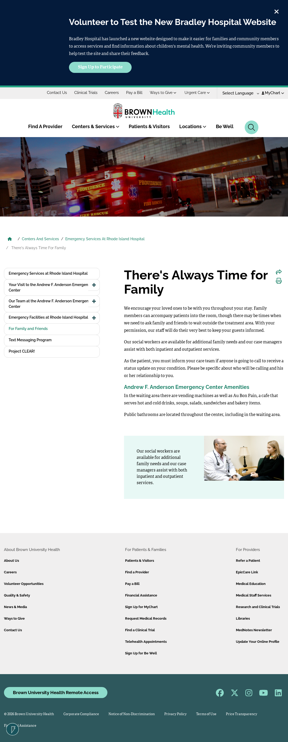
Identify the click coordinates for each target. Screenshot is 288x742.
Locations (192, 126)
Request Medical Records (145, 618)
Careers (112, 92)
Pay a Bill (134, 92)
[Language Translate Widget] (238, 93)
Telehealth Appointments (146, 642)
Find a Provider (137, 572)
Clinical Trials (85, 92)
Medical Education (251, 584)
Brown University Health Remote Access (55, 692)
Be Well (225, 126)
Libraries (243, 618)
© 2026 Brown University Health (29, 714)
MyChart (273, 93)
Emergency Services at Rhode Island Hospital (48, 273)
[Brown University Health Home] (10, 239)
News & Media (15, 607)
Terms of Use (206, 714)
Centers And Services (40, 239)
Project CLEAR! (22, 351)
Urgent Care (197, 93)
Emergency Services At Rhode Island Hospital (105, 239)
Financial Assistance (141, 595)
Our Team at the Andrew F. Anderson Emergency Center (51, 304)
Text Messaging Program (30, 340)
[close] (277, 10)
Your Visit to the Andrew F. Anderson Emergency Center (50, 287)
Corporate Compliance (81, 714)
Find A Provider (45, 126)
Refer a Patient (248, 561)
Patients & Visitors (149, 126)
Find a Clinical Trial (140, 630)
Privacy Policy (175, 714)
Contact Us (57, 92)
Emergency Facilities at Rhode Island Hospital (48, 317)
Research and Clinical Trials (258, 607)
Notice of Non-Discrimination (131, 714)
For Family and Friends (28, 329)
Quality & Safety (17, 595)
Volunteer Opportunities (23, 584)
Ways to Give (163, 93)
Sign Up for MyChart (141, 607)
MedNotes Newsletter (254, 630)
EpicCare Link (247, 572)
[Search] (251, 127)
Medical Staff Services (253, 595)
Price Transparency (241, 714)
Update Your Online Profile (257, 642)
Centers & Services (96, 126)
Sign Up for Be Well (141, 653)
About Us (11, 561)
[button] (94, 285)
